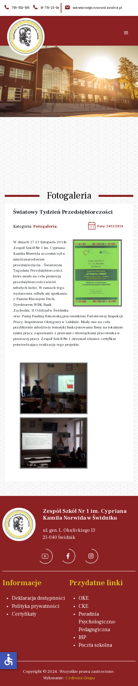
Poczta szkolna (95, 645)
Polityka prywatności (35, 606)
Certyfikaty (24, 614)
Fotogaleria (45, 226)
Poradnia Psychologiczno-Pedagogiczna (97, 622)
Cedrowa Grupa (80, 678)
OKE (84, 598)
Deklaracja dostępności (38, 598)
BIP (82, 637)
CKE (83, 606)
